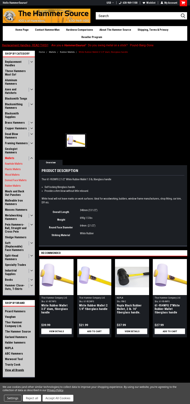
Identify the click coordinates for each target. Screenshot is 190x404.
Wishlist (149, 2)
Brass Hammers (15, 122)
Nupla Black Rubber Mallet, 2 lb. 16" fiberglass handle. (129, 309)
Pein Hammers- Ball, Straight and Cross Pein (15, 228)
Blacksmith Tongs (16, 98)
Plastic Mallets (13, 169)
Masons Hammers (16, 209)
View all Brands (14, 370)
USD (110, 2)
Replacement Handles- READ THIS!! (25, 45)
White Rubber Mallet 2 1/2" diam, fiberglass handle (103, 52)
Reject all (32, 398)
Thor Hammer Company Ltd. (13, 324)
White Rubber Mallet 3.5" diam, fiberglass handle (54, 309)
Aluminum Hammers (11, 81)
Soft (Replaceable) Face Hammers (14, 246)
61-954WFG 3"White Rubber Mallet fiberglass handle (167, 309)
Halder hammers (15, 342)
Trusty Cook (12, 364)
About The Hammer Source (115, 29)
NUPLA (9, 348)
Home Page (22, 29)
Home (42, 52)
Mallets (9, 158)
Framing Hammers (16, 143)
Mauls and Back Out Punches (14, 193)
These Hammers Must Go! (15, 72)
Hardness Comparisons (79, 29)
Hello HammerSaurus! (15, 2)
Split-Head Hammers (11, 257)
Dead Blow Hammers (11, 135)
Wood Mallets (12, 174)
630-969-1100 (128, 2)
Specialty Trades (15, 265)
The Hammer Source (18, 331)
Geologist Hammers (11, 150)
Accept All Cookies (57, 398)
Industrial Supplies (11, 272)
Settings (12, 398)
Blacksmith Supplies (12, 115)
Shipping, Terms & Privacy (153, 29)
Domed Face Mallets (16, 180)
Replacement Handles (13, 63)
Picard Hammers (15, 311)
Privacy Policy (55, 390)
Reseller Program (91, 37)
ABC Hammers (14, 353)
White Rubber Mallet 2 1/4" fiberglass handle (93, 307)
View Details (56, 331)
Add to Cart (94, 331)
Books (9, 279)
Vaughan (10, 317)
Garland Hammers (16, 337)
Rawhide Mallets (14, 163)
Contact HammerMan (47, 29)
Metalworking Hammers (13, 217)
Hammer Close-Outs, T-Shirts (15, 287)
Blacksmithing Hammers (14, 106)
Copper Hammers (16, 128)
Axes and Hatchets (11, 91)
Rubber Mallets (13, 185)
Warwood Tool (14, 359)
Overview (51, 162)
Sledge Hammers (15, 237)
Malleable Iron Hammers (14, 202)
